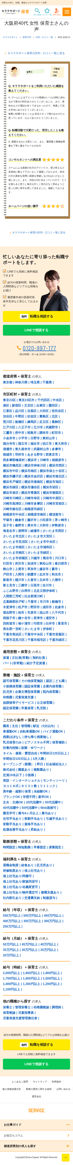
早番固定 (39, 847)
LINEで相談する (37, 330)
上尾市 (19, 569)
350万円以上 (32, 921)
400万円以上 (12, 921)
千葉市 (32, 601)
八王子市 (24, 427)
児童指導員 (26, 1012)
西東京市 (52, 454)
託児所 (7, 691)
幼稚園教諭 (41, 1007)
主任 (15, 726)
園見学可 (9, 813)
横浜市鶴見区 (12, 465)
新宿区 (16, 405)
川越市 (35, 558)
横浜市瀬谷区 (30, 487)
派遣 (6, 657)
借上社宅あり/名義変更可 (20, 887)
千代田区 (43, 400)
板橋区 (19, 421)
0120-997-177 (39, 348)
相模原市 (58, 460)
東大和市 (61, 443)
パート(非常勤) (13, 663)
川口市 (59, 558)
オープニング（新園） (18, 764)
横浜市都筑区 (52, 492)
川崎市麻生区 (12, 509)
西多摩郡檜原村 (14, 460)
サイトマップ (40, 1081)
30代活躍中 (53, 802)
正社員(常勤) (21, 657)
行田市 (7, 563)
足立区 (44, 421)
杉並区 (32, 416)
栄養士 (7, 1007)
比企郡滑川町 (33, 596)
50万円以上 (11, 944)
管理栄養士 (23, 1007)
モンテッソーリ (54, 780)
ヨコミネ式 (10, 786)
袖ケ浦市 (24, 623)
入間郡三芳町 (12, 596)
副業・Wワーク (32, 747)
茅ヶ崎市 (61, 520)
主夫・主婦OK (13, 802)
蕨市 (55, 569)
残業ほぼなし (12, 737)
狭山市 (7, 569)
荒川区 (7, 421)
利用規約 (56, 1081)
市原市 (32, 612)
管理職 (25, 726)
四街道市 (9, 623)
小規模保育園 (12, 686)
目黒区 (32, 411)
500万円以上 (32, 915)
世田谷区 (58, 411)
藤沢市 (32, 520)
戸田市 (7, 574)
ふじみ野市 (10, 590)
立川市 (38, 427)
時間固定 (9, 847)
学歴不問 (29, 797)
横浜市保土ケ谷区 (52, 471)
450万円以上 (53, 915)
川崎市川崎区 (12, 498)
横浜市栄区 (50, 487)
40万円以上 (48, 944)
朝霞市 (32, 574)
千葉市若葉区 (55, 634)
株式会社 (9, 769)
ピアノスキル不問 (36, 742)
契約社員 (39, 657)
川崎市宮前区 (55, 503)
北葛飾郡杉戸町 (14, 601)
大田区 (44, 411)
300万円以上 (53, 921)
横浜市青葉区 (30, 492)
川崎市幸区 (32, 498)
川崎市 (44, 460)
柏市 (21, 612)
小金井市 (9, 438)
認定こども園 (55, 681)
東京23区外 (26, 400)
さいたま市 (32, 629)
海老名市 (9, 530)
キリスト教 (29, 786)
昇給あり (37, 829)
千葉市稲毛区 (36, 639)
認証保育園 (32, 686)
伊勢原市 (58, 525)
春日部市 (61, 563)
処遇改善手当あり (15, 829)
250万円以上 (12, 926)
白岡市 (26, 590)
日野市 (35, 438)
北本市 (44, 580)
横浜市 (32, 460)
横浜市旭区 (54, 481)
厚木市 (32, 525)
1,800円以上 (51, 973)
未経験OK (41, 791)
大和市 (44, 525)
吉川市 (47, 585)
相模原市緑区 (33, 509)
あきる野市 (35, 454)
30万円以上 (30, 950)
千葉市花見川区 (14, 639)
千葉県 (47, 382)
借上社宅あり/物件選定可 (20, 892)
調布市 (44, 432)
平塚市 (7, 520)
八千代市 (58, 612)
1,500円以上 (51, 978)
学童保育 (27, 708)
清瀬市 (7, 449)
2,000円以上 (11, 973)
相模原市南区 (36, 514)
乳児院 (41, 708)
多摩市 (56, 449)
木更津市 (9, 607)
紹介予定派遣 (35, 663)
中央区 (57, 400)
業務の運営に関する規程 (39, 1089)
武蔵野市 (52, 427)
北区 (55, 416)
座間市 (22, 530)
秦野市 (19, 525)
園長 (6, 726)
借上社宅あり (33, 870)
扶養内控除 (10, 747)
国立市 (22, 443)
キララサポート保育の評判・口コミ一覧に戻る (36, 53)
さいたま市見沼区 (15, 541)
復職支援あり (50, 892)
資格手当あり (33, 824)
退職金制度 (10, 865)
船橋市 (56, 601)
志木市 (44, 574)
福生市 (35, 443)
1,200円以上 (51, 984)
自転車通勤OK (30, 731)
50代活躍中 (30, 807)
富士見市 (9, 585)
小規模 (29, 775)
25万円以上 (48, 950)
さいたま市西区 (53, 530)
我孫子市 (9, 618)
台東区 (41, 405)
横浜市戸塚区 (12, 481)
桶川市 (19, 580)
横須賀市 (55, 514)
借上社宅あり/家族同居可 (20, 881)
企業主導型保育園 (27, 691)
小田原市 (45, 520)
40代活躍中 (11, 807)
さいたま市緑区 (38, 552)
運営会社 (36, 1096)
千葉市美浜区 (12, 634)
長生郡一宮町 (12, 629)
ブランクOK (11, 797)
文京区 (28, 405)
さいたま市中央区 (43, 541)
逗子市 (7, 525)
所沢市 (19, 563)
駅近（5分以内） (45, 726)
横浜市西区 (57, 465)
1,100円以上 (11, 989)
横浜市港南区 (33, 481)
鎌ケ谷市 (24, 618)
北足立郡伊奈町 (44, 590)
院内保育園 (50, 691)
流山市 (44, 612)
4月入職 (38, 758)
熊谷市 (47, 558)
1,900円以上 (31, 973)
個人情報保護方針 (11, 1089)
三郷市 (22, 585)
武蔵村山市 (41, 449)
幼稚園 (7, 697)
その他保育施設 (32, 681)
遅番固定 (55, 847)
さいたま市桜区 (14, 547)
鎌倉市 (19, 520)
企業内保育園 (52, 686)
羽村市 (19, 454)
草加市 (32, 569)
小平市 (22, 438)
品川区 (19, 411)
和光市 (56, 574)
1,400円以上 (11, 984)
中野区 (19, 416)
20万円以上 (11, 955)
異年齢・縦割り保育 (17, 791)
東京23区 (9, 400)
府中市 (19, 432)
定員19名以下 (12, 775)
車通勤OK (10, 731)
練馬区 (32, 421)
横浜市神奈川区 (35, 465)
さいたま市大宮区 (39, 536)
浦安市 (50, 618)
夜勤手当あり (33, 818)
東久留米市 (23, 449)
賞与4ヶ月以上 (28, 813)
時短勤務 (24, 847)
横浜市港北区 (55, 476)
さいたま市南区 (14, 552)
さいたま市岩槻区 (15, 558)
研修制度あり (12, 870)
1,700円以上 (11, 978)
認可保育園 (10, 681)
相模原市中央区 (14, 514)
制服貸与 (49, 898)
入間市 (19, 574)
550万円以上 (12, 915)
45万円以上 (30, 944)
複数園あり (41, 769)
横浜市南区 (29, 471)
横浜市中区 (10, 471)
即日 (40, 764)
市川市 (44, 601)
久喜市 (32, 580)
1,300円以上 (31, 984)
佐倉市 (59, 607)
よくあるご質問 (20, 1081)
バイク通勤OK (53, 731)
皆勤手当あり (12, 824)
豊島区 (44, 416)
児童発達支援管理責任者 (20, 1018)
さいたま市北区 (14, 536)
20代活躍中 (34, 802)
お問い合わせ (63, 1089)
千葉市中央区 (33, 634)
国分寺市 (9, 443)
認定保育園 (10, 708)
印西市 (38, 623)
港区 (6, 405)
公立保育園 (44, 702)
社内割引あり (12, 898)
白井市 (50, 623)
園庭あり (24, 769)
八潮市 (56, 580)
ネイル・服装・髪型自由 (20, 753)
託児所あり (44, 865)
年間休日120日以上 (16, 758)
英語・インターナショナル (21, 780)
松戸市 (22, 607)
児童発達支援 (24, 697)
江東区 (7, 411)
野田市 (35, 607)
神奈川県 (21, 382)
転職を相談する (36, 316)
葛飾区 (56, 421)
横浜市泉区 (10, 492)
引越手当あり (55, 818)
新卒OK (43, 797)
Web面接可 (48, 807)
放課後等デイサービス (18, 702)
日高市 (35, 585)
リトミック (47, 786)
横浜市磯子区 (12, 476)
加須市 (32, 563)
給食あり (27, 865)
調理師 (56, 1007)
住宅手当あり (12, 818)
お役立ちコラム (13, 1135)
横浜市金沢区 (33, 476)
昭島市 (32, 432)
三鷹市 (7, 432)
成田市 (47, 607)
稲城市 (7, 454)
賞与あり (47, 813)
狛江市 (47, 443)
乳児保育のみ (12, 742)
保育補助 (58, 742)
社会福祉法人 (55, 764)
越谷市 (44, 569)
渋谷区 (7, 416)
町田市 (56, 432)
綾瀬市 (35, 530)
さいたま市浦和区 (39, 547)
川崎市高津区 (12, 503)
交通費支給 (32, 898)
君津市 (38, 618)
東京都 (7, 382)
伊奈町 (47, 629)
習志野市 (9, 612)
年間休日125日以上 (53, 753)
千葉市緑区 (57, 639)
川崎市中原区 (52, 498)
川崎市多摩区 (33, 503)
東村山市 (48, 438)
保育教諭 (9, 1012)
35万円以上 (11, 950)
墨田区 (53, 405)
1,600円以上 (31, 978)
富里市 (62, 623)
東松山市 (45, 563)
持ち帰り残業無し (36, 737)
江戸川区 (9, 427)
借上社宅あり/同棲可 (17, 876)
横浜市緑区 (10, 487)
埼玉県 (35, 382)
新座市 (7, 580)
